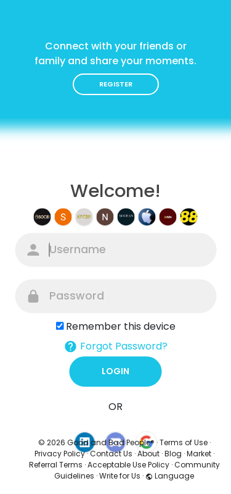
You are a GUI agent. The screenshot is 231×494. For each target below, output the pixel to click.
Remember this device (121, 326)
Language (169, 476)
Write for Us (119, 476)
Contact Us (111, 453)
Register (115, 84)
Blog (173, 453)
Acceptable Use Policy (128, 464)
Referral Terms (56, 464)
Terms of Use (184, 442)
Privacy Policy (59, 453)
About (148, 453)
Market (199, 453)
